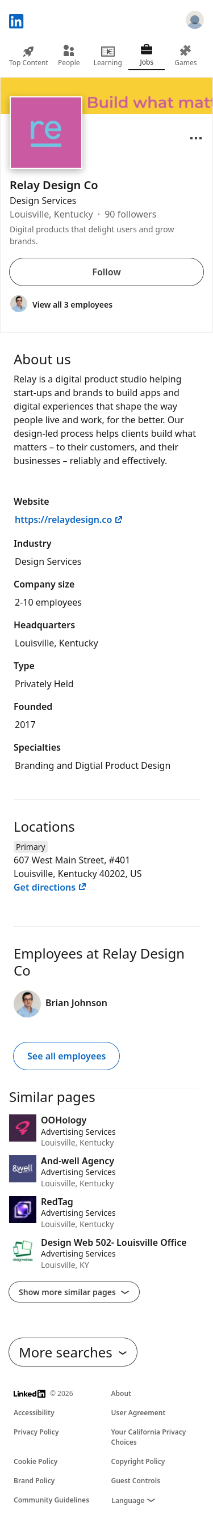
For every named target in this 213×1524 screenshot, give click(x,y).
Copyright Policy (138, 1461)
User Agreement (138, 1412)
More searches (73, 1352)
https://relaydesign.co (69, 519)
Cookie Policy (35, 1461)
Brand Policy (34, 1480)
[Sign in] (195, 21)
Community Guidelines (51, 1500)
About (121, 1393)
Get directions (50, 887)
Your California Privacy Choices (148, 1437)
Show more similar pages (74, 1292)
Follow (106, 272)
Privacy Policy (36, 1432)
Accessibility (34, 1412)
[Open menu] (196, 138)
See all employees (66, 1056)
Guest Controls (136, 1480)
